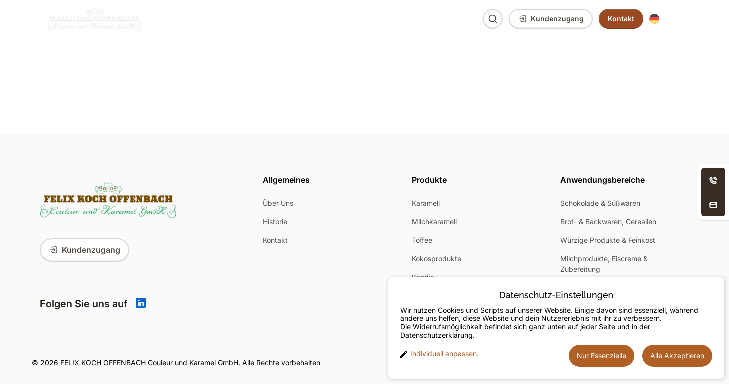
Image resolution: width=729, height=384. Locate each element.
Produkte (180, 19)
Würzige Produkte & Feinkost (607, 240)
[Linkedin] (141, 304)
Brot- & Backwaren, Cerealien (608, 222)
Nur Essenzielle (601, 356)
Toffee (422, 240)
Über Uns (343, 19)
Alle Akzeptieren (677, 356)
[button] (665, 19)
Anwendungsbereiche (262, 19)
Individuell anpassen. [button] (439, 354)
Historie (275, 222)
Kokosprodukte (436, 258)
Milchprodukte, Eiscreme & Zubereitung (604, 264)
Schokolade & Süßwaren (600, 203)
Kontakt (275, 240)
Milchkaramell (434, 222)
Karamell (426, 203)
